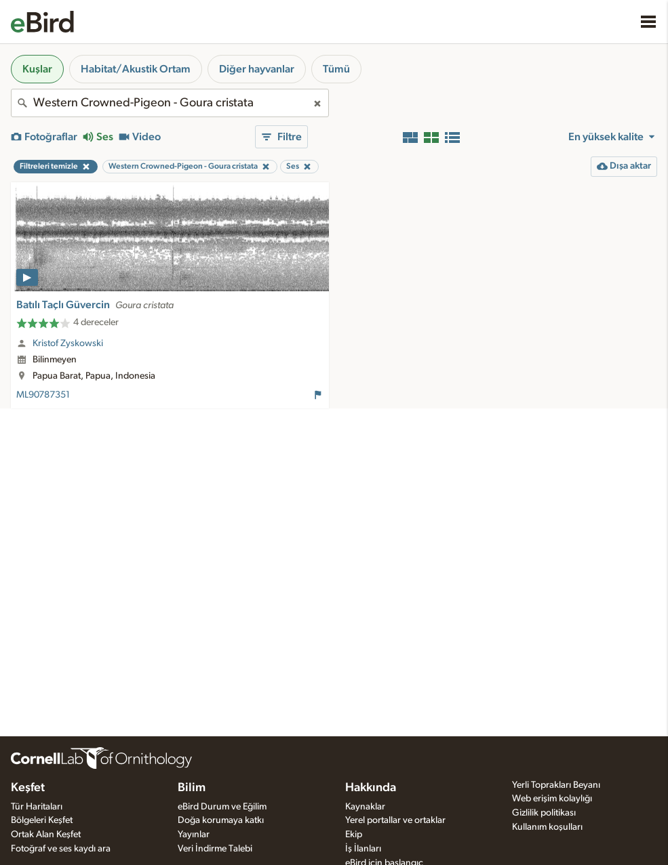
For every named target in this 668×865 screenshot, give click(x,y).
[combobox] (170, 103)
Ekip (353, 834)
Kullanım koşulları (547, 827)
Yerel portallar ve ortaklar (395, 820)
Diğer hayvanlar (256, 69)
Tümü (336, 69)
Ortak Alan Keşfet (46, 834)
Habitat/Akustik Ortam (136, 69)
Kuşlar (37, 69)
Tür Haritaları (36, 806)
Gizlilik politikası (544, 813)
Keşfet (28, 788)
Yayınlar (194, 834)
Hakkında (370, 788)
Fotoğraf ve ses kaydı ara (61, 848)
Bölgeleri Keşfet (42, 820)
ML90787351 (43, 395)
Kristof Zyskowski (68, 343)
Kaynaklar (365, 806)
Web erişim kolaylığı (552, 798)
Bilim (191, 788)
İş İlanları (363, 848)
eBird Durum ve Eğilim (222, 806)
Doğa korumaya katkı (221, 820)
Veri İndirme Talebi (215, 848)
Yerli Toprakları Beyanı (556, 785)
